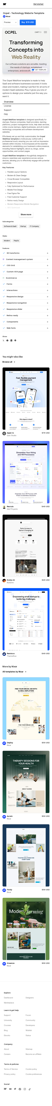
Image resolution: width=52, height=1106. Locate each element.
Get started (38, 4)
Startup (23, 226)
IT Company (34, 226)
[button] (48, 4)
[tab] (26, 102)
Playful (16, 241)
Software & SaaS (10, 226)
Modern (7, 241)
